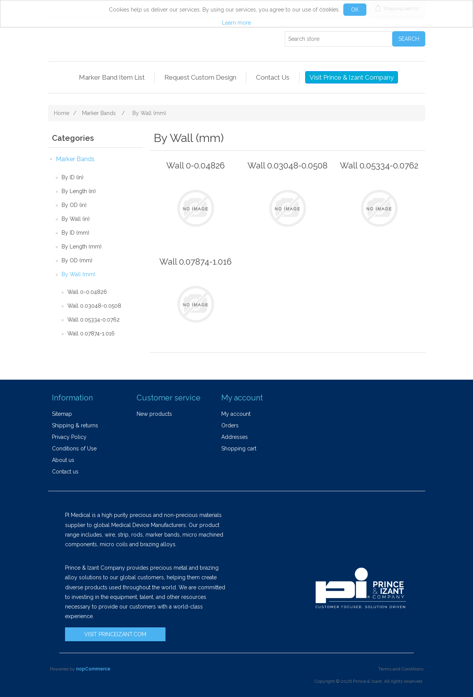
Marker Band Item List (112, 77)
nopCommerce (93, 669)
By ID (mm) (75, 233)
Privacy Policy (69, 437)
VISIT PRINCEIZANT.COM (115, 634)
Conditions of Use (74, 448)
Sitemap (62, 414)
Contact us (65, 472)
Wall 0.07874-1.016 (91, 333)
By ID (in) (73, 177)
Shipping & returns (75, 425)
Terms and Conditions (400, 669)
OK (355, 10)
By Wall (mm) (78, 274)
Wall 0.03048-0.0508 (94, 306)
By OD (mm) (77, 260)
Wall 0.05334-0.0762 (93, 320)
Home (61, 113)
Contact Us (272, 77)
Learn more (236, 23)
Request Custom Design (200, 77)
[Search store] (339, 39)
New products (154, 414)
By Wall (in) (76, 219)
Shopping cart (238, 448)
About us (63, 460)
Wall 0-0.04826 (87, 292)
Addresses (234, 437)
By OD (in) (74, 205)
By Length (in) (79, 191)
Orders (230, 425)
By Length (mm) (82, 246)
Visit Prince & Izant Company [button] (351, 77)
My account (236, 414)
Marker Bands (75, 159)
